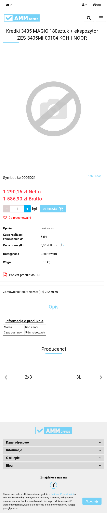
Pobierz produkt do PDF (22, 275)
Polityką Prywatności (62, 494)
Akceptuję (91, 501)
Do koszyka (53, 209)
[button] (97, 5)
